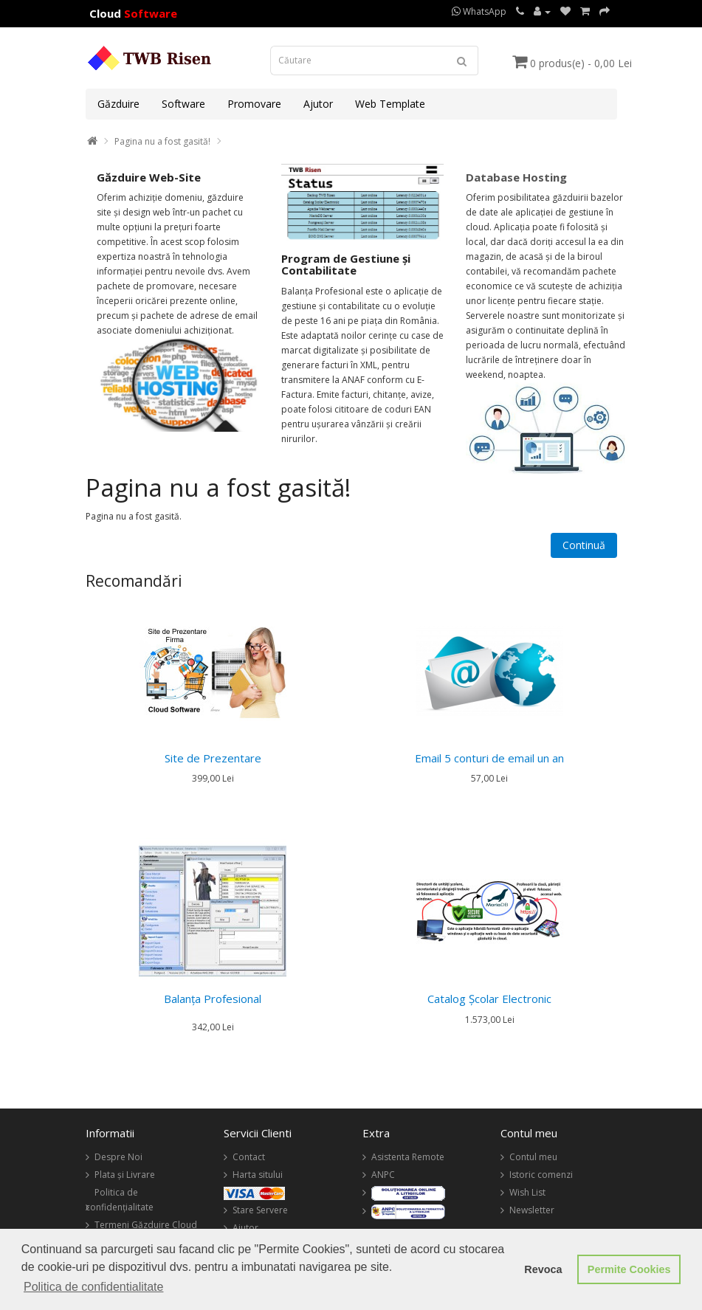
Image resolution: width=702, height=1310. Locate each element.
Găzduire (118, 104)
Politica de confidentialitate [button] (93, 1286)
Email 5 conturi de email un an (489, 758)
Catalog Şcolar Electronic (489, 998)
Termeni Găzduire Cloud (145, 1224)
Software (183, 104)
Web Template (390, 104)
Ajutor (318, 104)
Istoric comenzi (541, 1174)
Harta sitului (258, 1174)
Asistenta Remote (407, 1157)
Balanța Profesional (212, 998)
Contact (249, 1157)
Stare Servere (260, 1210)
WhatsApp (479, 11)
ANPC (383, 1174)
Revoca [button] (543, 1269)
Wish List (527, 1192)
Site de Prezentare (213, 758)
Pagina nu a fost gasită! (162, 141)
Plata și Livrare (124, 1174)
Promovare (254, 104)
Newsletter (531, 1210)
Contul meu (533, 1157)
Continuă (583, 545)
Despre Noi (118, 1157)
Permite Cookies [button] (629, 1269)
